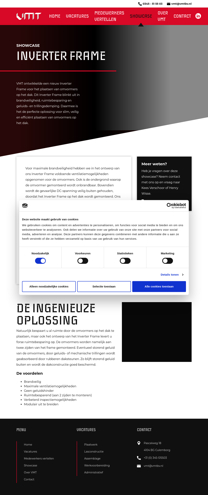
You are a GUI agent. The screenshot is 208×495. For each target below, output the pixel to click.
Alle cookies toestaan (159, 286)
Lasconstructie (94, 451)
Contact (182, 16)
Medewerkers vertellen (109, 16)
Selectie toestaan (104, 286)
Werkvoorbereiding (97, 465)
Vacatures (77, 16)
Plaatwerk (90, 444)
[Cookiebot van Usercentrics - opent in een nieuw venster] (169, 205)
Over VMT (163, 16)
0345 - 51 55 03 (150, 4)
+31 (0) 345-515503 (152, 458)
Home (54, 16)
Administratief (93, 472)
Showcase (141, 16)
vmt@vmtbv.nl (179, 4)
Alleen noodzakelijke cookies (49, 286)
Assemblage (92, 458)
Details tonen (170, 274)
